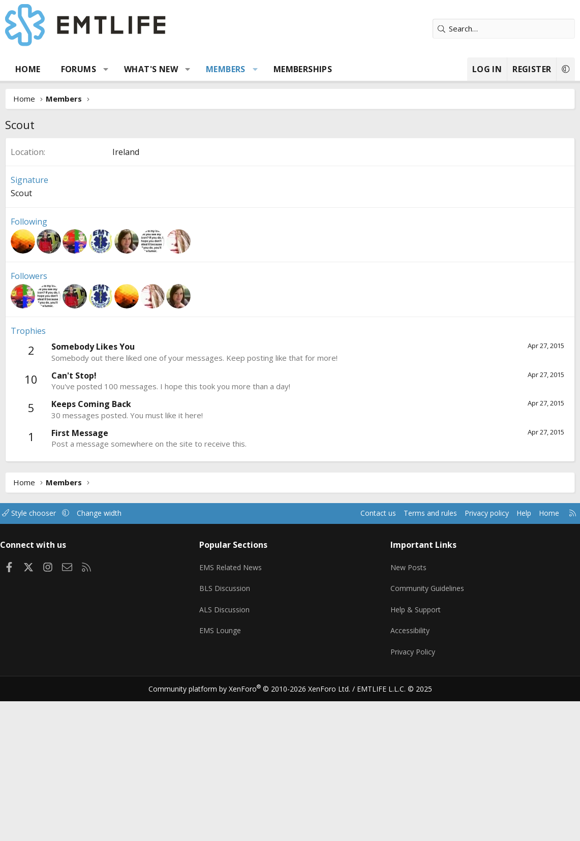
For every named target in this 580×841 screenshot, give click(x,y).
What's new (151, 69)
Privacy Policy (412, 795)
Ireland (125, 304)
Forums (78, 69)
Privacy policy (473, 666)
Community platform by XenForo (255, 828)
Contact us (358, 666)
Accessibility (409, 775)
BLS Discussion (228, 736)
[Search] (504, 29)
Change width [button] (112, 666)
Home (28, 69)
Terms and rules (413, 666)
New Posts (407, 716)
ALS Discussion (228, 756)
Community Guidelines (426, 736)
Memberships (302, 69)
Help (513, 666)
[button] (106, 69)
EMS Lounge (223, 775)
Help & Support (415, 756)
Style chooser (39, 666)
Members (226, 69)
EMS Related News (235, 716)
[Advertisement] (290, 214)
